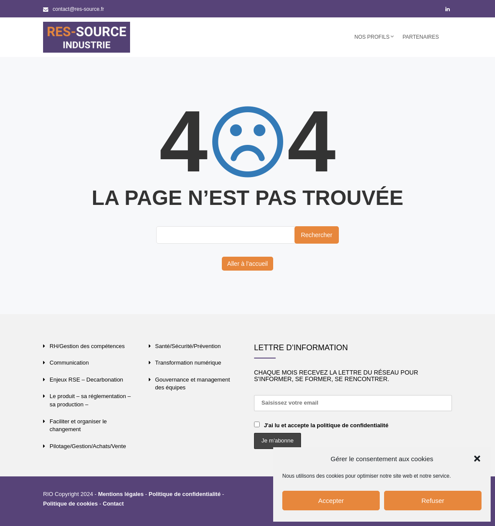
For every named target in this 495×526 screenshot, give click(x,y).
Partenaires (420, 37)
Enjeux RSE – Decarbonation (86, 379)
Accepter (331, 500)
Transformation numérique (188, 362)
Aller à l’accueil (247, 263)
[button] (477, 458)
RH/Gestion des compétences (87, 346)
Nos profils (372, 37)
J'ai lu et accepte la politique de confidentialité (326, 425)
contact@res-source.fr (73, 9)
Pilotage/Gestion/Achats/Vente (88, 446)
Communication (69, 362)
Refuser (433, 500)
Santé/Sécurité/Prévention (188, 346)
